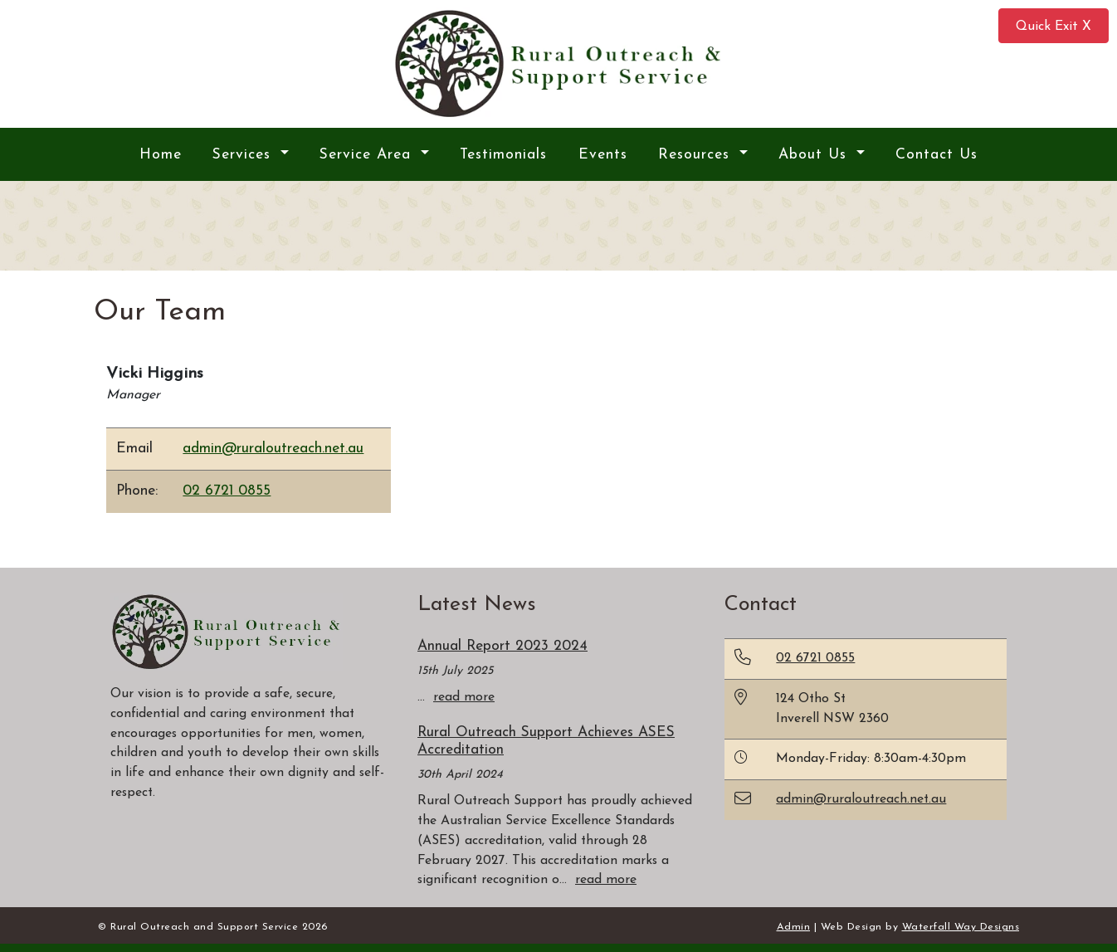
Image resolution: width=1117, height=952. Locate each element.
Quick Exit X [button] (1053, 26)
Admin (794, 927)
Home (160, 155)
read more (464, 697)
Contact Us (936, 155)
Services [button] (244, 155)
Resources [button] (696, 155)
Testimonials (503, 155)
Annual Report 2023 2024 (502, 646)
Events (602, 155)
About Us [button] (815, 155)
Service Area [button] (368, 155)
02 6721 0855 (227, 491)
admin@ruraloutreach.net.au (273, 449)
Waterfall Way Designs (961, 927)
